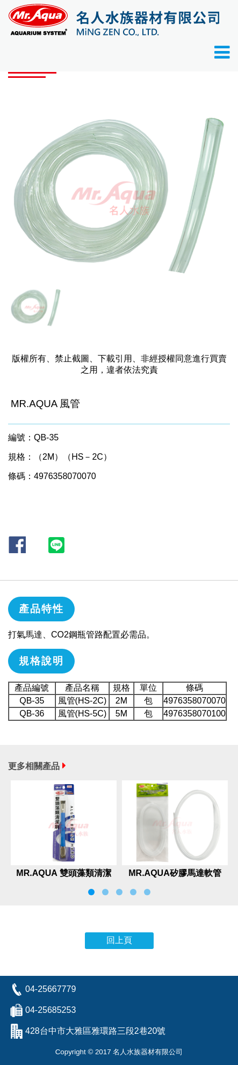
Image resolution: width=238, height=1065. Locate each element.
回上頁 (119, 940)
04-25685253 (50, 1010)
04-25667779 (50, 989)
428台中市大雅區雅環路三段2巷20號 (95, 1030)
